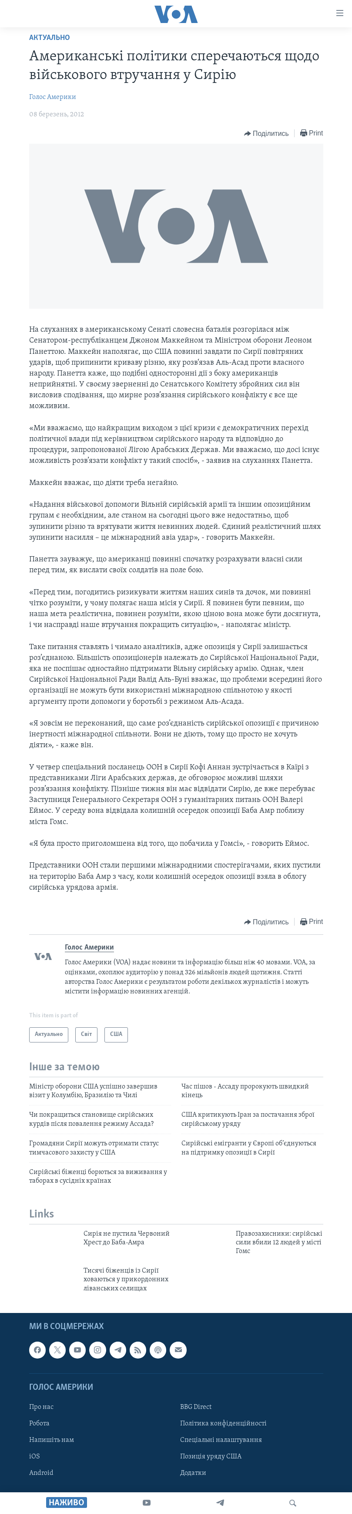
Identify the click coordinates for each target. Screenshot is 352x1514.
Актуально (49, 38)
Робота (39, 1423)
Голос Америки (52, 97)
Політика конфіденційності (223, 1423)
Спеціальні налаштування (221, 1440)
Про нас (41, 1407)
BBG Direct (195, 1407)
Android (41, 1473)
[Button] (266, 134)
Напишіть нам (51, 1440)
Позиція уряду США (210, 1456)
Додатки (193, 1473)
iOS (34, 1456)
